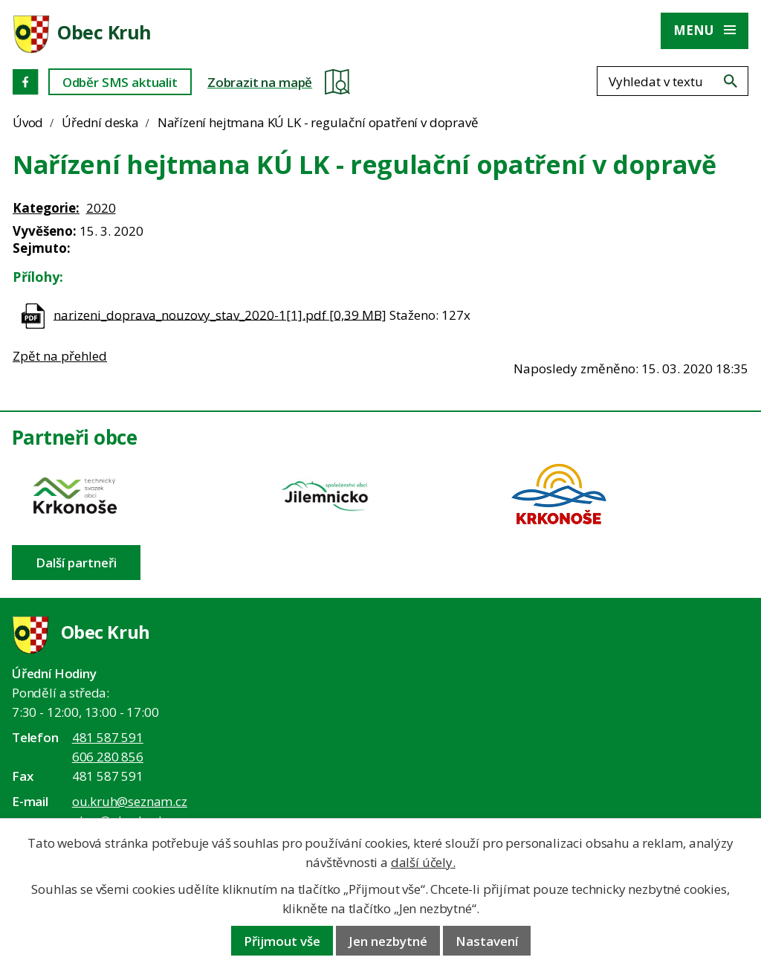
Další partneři (76, 562)
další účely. (423, 862)
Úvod (28, 122)
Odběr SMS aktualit (120, 82)
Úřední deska (100, 122)
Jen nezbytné (388, 941)
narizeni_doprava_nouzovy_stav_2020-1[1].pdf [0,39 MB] (220, 314)
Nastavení (487, 941)
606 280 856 (107, 756)
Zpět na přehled (60, 355)
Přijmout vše (282, 941)
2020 (101, 207)
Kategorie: (46, 207)
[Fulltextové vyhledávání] (672, 81)
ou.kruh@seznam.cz (129, 801)
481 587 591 (107, 737)
